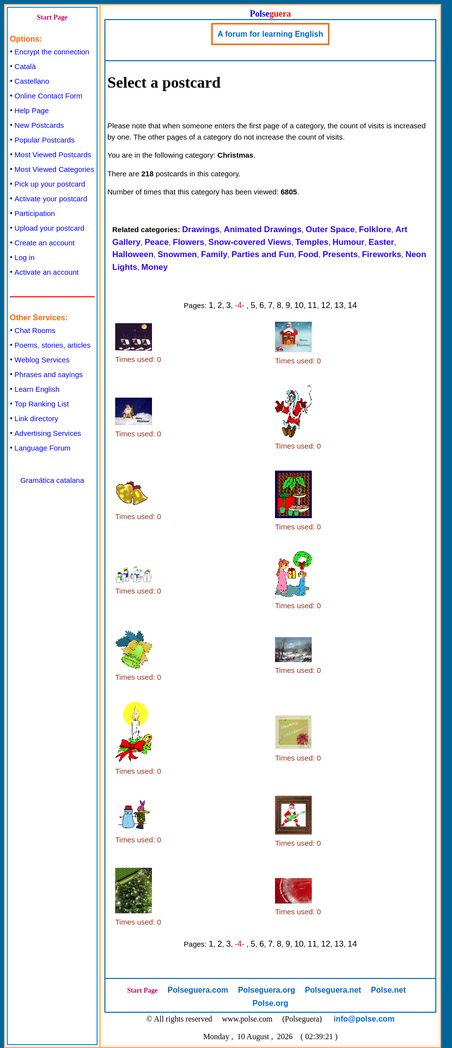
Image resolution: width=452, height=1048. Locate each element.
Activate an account (47, 272)
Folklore (375, 229)
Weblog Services (42, 360)
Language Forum (43, 448)
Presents (340, 254)
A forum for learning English (270, 34)
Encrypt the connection (52, 52)
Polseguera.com (198, 990)
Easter (381, 242)
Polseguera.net (333, 990)
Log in (25, 257)
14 (352, 305)
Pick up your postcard (50, 184)
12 (325, 305)
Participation (35, 213)
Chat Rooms (35, 330)
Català (25, 66)
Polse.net (388, 990)
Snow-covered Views (249, 242)
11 (312, 305)
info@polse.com (364, 1019)
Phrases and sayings (49, 374)
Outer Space (329, 229)
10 (298, 305)
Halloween (132, 254)
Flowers (188, 242)
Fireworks (381, 254)
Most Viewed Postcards (53, 154)
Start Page (52, 17)
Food (308, 254)
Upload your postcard (50, 228)
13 (339, 305)
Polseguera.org (266, 990)
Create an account (45, 242)
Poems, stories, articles (53, 345)
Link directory (36, 418)
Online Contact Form (48, 96)
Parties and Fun (262, 254)
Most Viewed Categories (54, 169)
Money (154, 267)
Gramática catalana (52, 480)
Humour (348, 242)
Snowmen (177, 254)
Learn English (37, 389)
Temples (311, 242)
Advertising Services (48, 433)
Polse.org (270, 1003)
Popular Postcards (45, 140)
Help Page (32, 110)
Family (214, 254)
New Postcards (39, 125)
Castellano (32, 81)
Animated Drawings (262, 229)
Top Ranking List (42, 404)
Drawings (201, 229)
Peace (157, 242)
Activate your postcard (51, 198)
